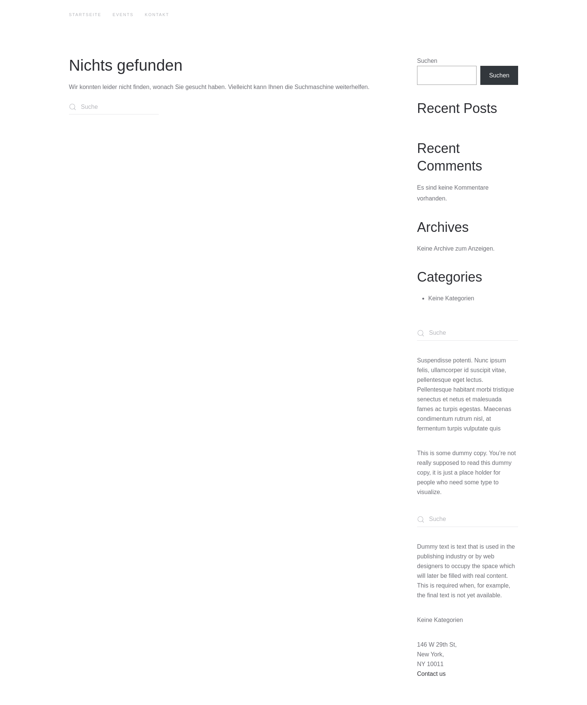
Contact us (431, 674)
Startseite (85, 14)
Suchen (427, 61)
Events (123, 14)
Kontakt (157, 14)
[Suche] (114, 106)
